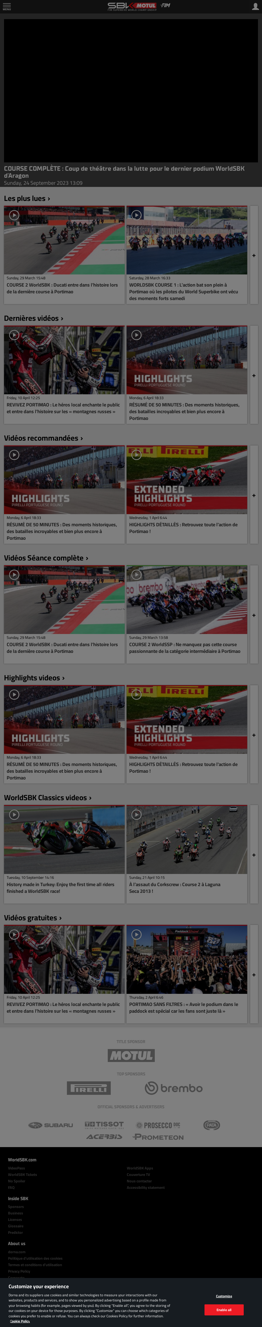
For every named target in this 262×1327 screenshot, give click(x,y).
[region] (131, 1302)
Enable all (224, 1309)
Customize (224, 1296)
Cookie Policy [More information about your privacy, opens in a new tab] (20, 1321)
